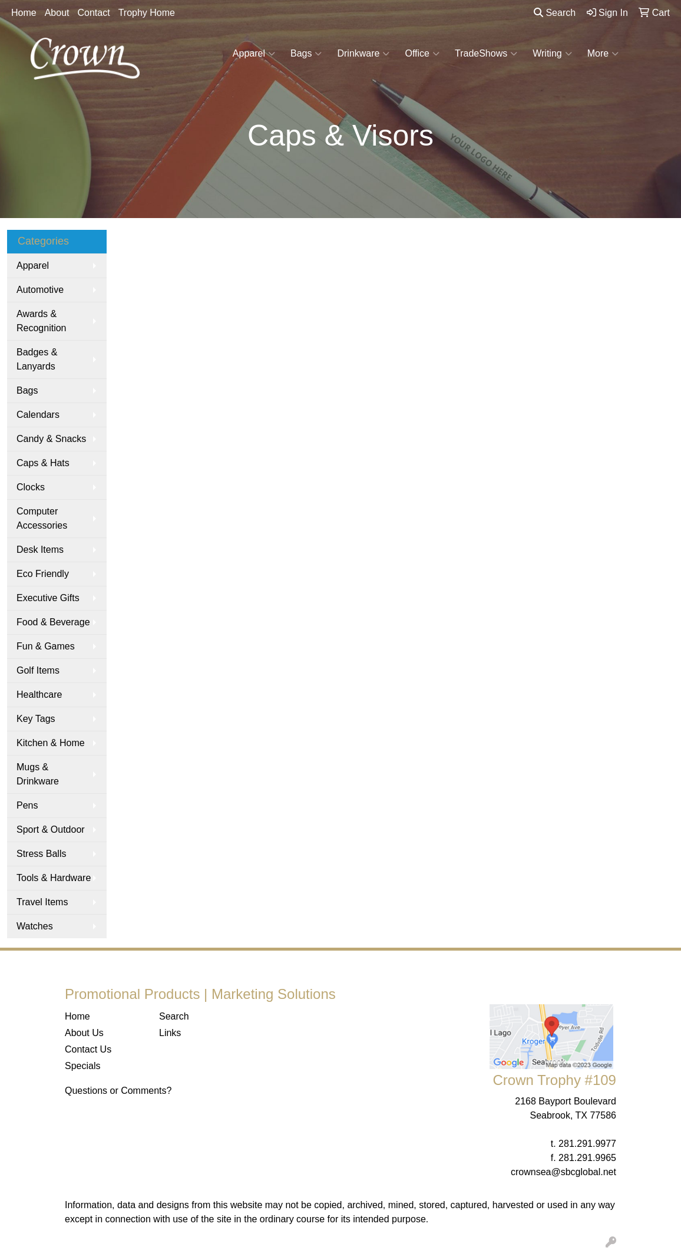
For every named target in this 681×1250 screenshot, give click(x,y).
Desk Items (40, 550)
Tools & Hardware (53, 878)
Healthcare (39, 695)
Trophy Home (146, 13)
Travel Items (42, 902)
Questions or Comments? (118, 1091)
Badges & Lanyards (36, 359)
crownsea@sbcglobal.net (563, 1172)
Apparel (254, 54)
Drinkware (363, 54)
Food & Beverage (53, 622)
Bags (306, 54)
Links (170, 1033)
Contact (94, 13)
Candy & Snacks (51, 439)
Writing (552, 54)
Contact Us (88, 1049)
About (57, 13)
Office (422, 54)
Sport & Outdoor (50, 829)
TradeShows (486, 54)
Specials (82, 1066)
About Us (84, 1033)
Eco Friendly (42, 574)
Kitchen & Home (50, 743)
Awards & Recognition (41, 321)
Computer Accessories (41, 518)
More (603, 54)
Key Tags (35, 719)
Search (555, 13)
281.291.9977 (587, 1144)
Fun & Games (45, 646)
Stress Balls (41, 854)
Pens (27, 805)
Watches (34, 926)
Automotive (40, 290)
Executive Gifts (48, 598)
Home (24, 13)
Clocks (30, 487)
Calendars (37, 415)
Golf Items (37, 670)
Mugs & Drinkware (37, 774)
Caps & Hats (43, 463)
